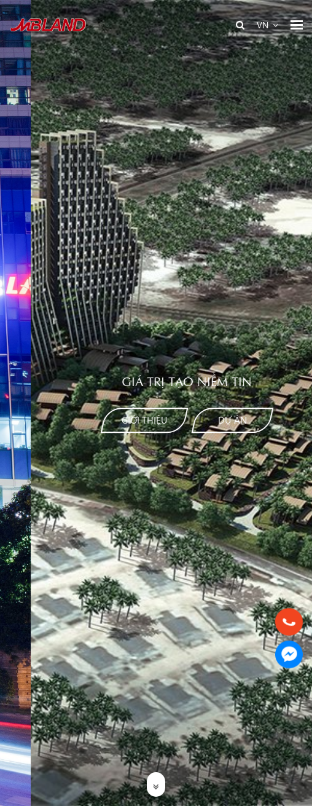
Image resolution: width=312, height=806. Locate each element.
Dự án (187, 420)
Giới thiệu (99, 420)
